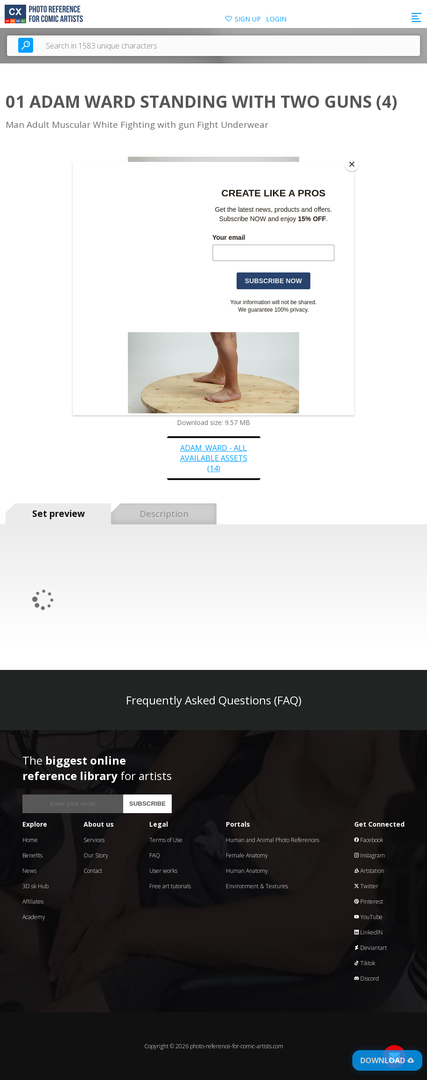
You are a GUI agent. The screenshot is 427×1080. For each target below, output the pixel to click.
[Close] (352, 164)
